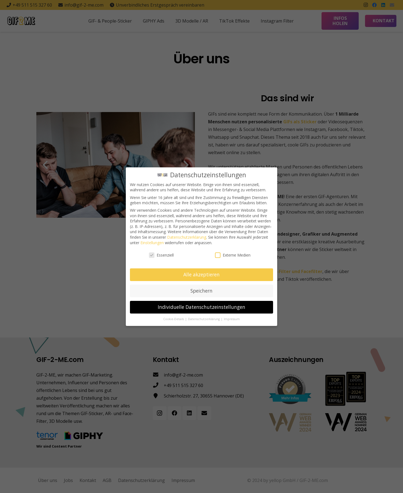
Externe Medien (232, 255)
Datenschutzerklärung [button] (204, 319)
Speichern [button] (201, 290)
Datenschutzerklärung (186, 236)
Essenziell (161, 255)
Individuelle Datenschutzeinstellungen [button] (201, 306)
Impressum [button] (232, 319)
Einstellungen (152, 242)
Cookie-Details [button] (174, 319)
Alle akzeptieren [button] (201, 274)
